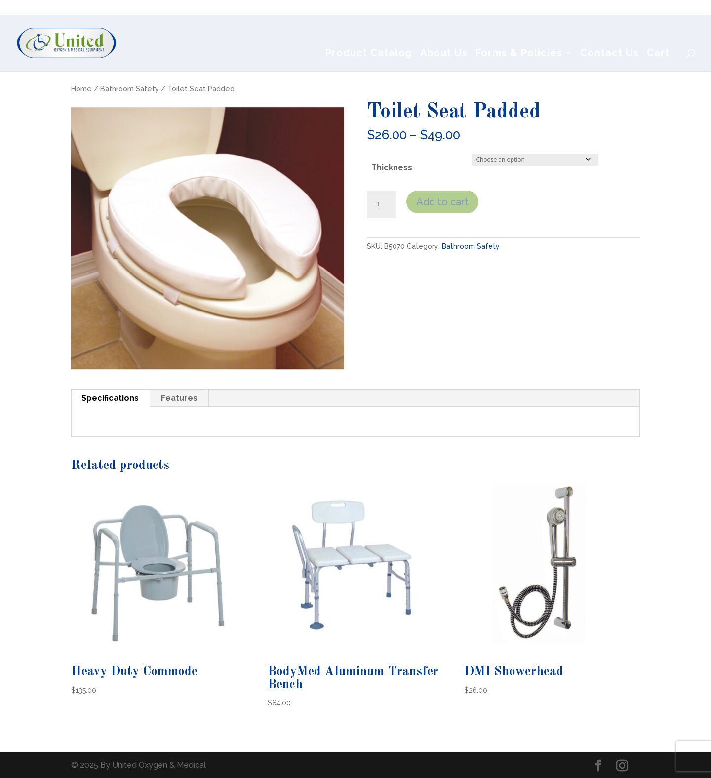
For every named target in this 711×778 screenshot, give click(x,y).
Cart (658, 54)
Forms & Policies (518, 54)
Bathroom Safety (129, 88)
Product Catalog (368, 54)
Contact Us (609, 54)
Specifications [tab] (110, 398)
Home (81, 88)
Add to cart (442, 202)
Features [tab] (179, 398)
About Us (444, 54)
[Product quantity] (381, 204)
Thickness (391, 167)
